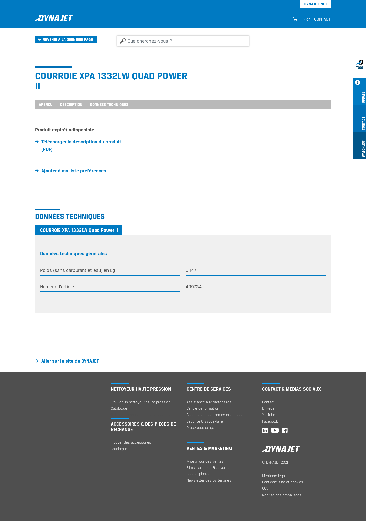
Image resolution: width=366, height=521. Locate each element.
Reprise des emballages (281, 495)
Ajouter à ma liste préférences (73, 170)
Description (71, 104)
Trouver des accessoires (131, 442)
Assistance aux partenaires (209, 402)
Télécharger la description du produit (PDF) (81, 145)
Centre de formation (203, 408)
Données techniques (109, 104)
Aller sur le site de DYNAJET (70, 361)
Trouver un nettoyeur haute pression (140, 402)
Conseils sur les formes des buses (215, 414)
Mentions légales (276, 475)
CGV (265, 488)
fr (305, 19)
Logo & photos (198, 474)
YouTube (268, 414)
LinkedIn (268, 408)
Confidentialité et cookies (282, 482)
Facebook (270, 421)
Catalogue (119, 408)
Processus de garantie (205, 427)
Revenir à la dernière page (68, 39)
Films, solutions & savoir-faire (211, 467)
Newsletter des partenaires (209, 480)
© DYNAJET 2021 (275, 462)
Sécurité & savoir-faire (205, 421)
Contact (322, 19)
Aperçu (45, 104)
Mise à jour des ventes (205, 461)
